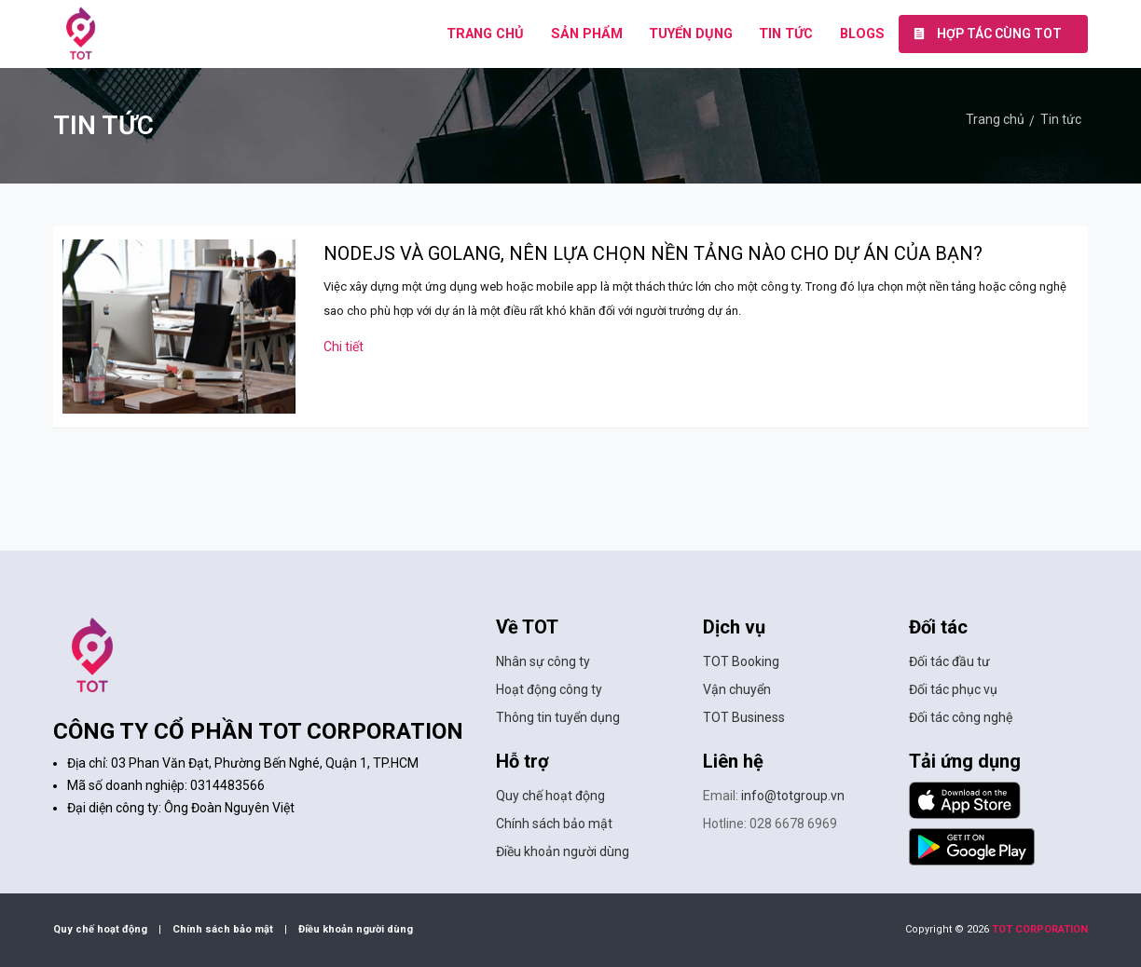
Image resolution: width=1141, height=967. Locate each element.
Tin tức (1060, 119)
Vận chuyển (737, 689)
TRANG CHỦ (485, 34)
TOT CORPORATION (1040, 929)
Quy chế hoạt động (550, 795)
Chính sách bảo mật (554, 823)
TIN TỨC (786, 34)
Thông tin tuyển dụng (558, 717)
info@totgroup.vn (793, 795)
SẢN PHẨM (587, 34)
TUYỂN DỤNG (691, 34)
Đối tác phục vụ (953, 689)
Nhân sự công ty (543, 661)
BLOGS (862, 34)
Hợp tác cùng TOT (987, 33)
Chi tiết (343, 346)
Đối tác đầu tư (949, 661)
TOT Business (744, 717)
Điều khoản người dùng (562, 851)
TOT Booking (741, 661)
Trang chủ (995, 119)
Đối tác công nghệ (960, 717)
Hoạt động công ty (549, 689)
